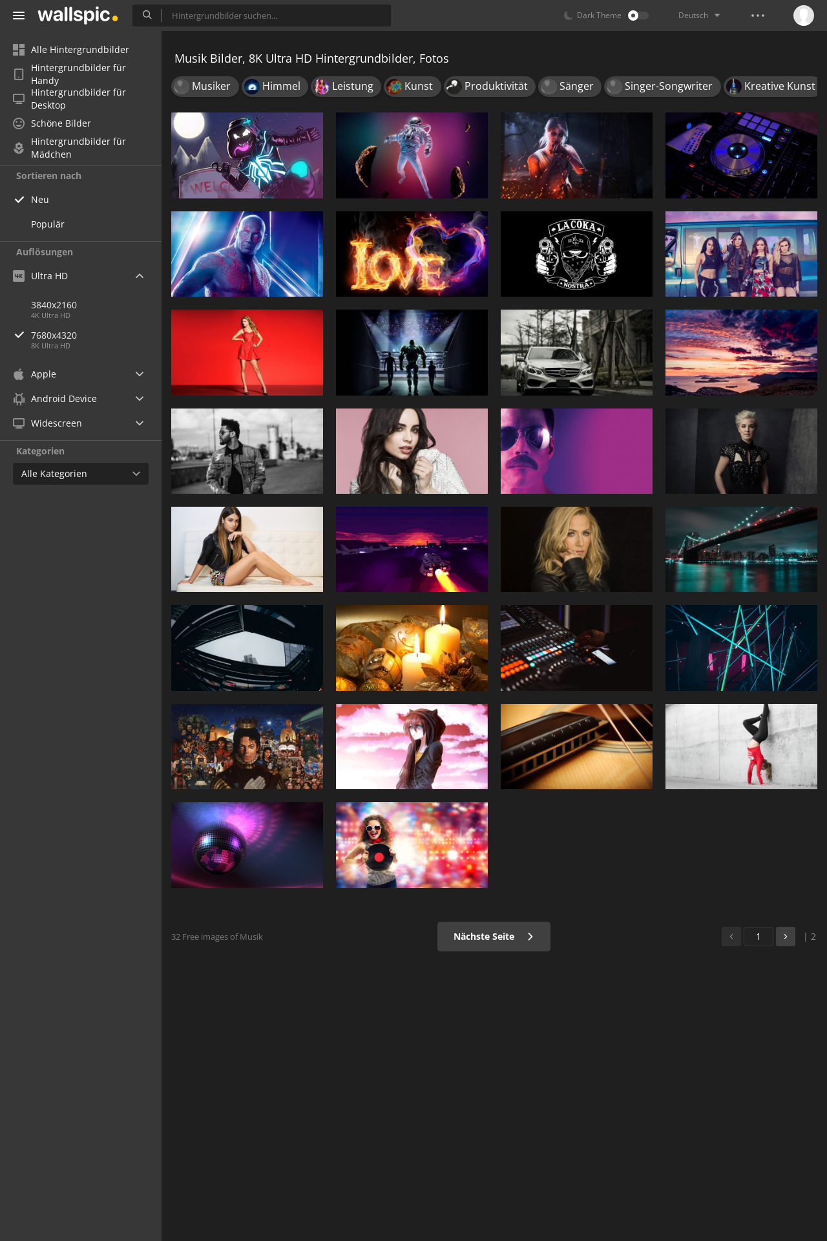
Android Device (55, 398)
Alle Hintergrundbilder (71, 49)
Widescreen (47, 423)
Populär (48, 224)
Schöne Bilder (52, 123)
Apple (34, 374)
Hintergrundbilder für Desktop (69, 99)
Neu (40, 199)
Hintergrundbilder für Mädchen (69, 148)
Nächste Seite (494, 936)
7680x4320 (96, 335)
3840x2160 (54, 305)
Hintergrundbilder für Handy (69, 74)
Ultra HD (40, 276)
